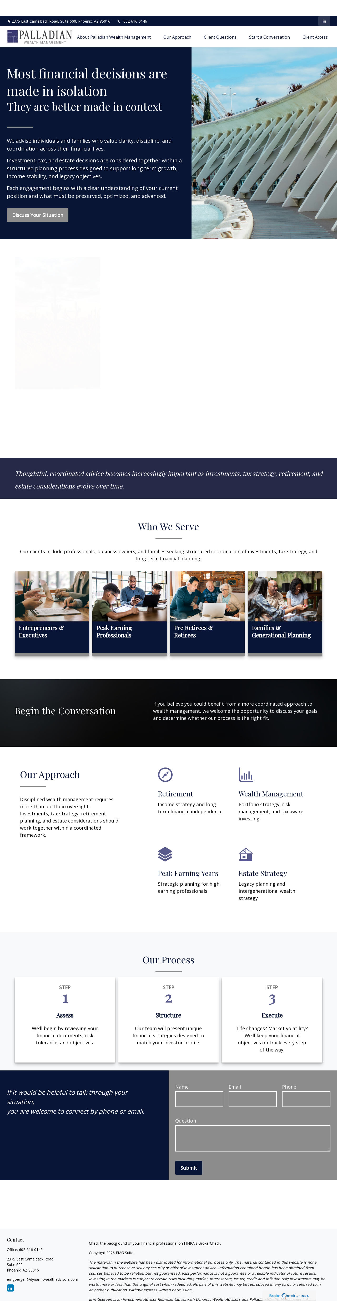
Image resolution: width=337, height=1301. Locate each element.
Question (185, 1105)
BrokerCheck (209, 1227)
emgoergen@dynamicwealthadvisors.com (42, 1263)
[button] (114, 21)
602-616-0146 (132, 5)
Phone (289, 1071)
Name (182, 1071)
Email (235, 1071)
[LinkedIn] (324, 5)
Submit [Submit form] (188, 1152)
